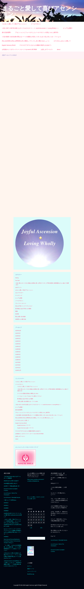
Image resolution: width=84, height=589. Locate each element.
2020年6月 (17, 336)
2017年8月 (17, 362)
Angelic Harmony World (8, 45)
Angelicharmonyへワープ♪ (23, 425)
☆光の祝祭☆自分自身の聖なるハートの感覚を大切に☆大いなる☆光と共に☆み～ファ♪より (31, 37)
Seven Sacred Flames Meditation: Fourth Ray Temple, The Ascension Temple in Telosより (12, 540)
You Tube (17, 280)
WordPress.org (30, 574)
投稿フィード (30, 568)
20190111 (6, 505)
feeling (17, 277)
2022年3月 (17, 333)
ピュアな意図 (18, 298)
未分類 (17, 314)
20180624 (6, 510)
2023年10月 (18, 330)
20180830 (6, 508)
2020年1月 (17, 341)
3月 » (41, 527)
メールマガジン (36, 24)
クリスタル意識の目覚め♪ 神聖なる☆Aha (27, 393)
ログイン (29, 566)
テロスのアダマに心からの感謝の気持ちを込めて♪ (36, 45)
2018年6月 (17, 351)
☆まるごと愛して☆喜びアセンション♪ (14, 24)
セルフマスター (19, 292)
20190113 (6, 502)
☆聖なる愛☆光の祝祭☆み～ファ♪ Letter (27, 401)
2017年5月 (17, 365)
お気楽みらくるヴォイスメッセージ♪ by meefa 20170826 (19, 49)
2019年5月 (17, 343)
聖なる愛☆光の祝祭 (20, 316)
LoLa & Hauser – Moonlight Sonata (12, 497)
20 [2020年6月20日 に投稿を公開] (41, 520)
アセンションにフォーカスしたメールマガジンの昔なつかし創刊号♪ (37, 32)
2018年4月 (17, 357)
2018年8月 (17, 349)
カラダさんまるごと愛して (62, 41)
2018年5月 (17, 354)
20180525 (6, 536)
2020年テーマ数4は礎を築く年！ (12, 486)
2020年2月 (17, 338)
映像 (16, 311)
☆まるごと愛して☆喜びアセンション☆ (27, 386)
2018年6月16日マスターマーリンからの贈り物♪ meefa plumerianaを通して (13, 515)
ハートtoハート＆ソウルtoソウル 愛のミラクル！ (29, 396)
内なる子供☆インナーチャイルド (23, 306)
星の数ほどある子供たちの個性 (23, 308)
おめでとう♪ (18, 287)
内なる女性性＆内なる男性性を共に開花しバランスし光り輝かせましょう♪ (26, 41)
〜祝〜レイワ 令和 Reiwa (10, 500)
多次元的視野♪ (6, 32)
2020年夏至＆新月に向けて (10, 483)
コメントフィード (31, 571)
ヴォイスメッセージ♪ (20, 303)
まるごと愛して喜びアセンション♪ (24, 290)
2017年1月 (17, 367)
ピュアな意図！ (68, 28)
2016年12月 (18, 370)
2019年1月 (17, 346)
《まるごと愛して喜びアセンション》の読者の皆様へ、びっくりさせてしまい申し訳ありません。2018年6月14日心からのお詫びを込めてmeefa (12, 523)
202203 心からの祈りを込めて (11, 480)
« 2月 (31, 527)
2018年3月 (17, 359)
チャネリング (18, 295)
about (58, 49)
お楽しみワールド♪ (47, 49)
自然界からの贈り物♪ (20, 319)
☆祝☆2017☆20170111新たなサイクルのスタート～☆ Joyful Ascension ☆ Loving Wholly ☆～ (30, 28)
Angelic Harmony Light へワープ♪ (25, 428)
